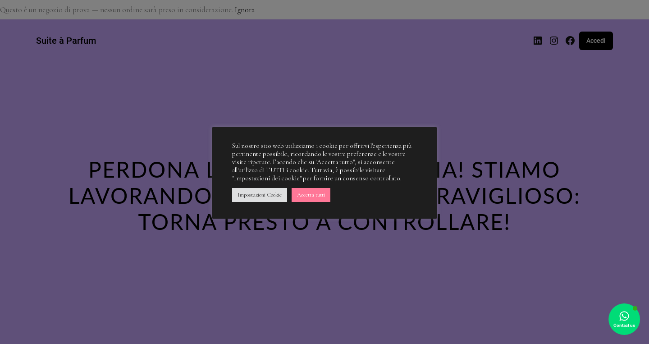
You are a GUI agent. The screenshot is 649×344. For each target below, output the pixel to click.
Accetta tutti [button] (311, 194)
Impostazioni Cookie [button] (260, 194)
